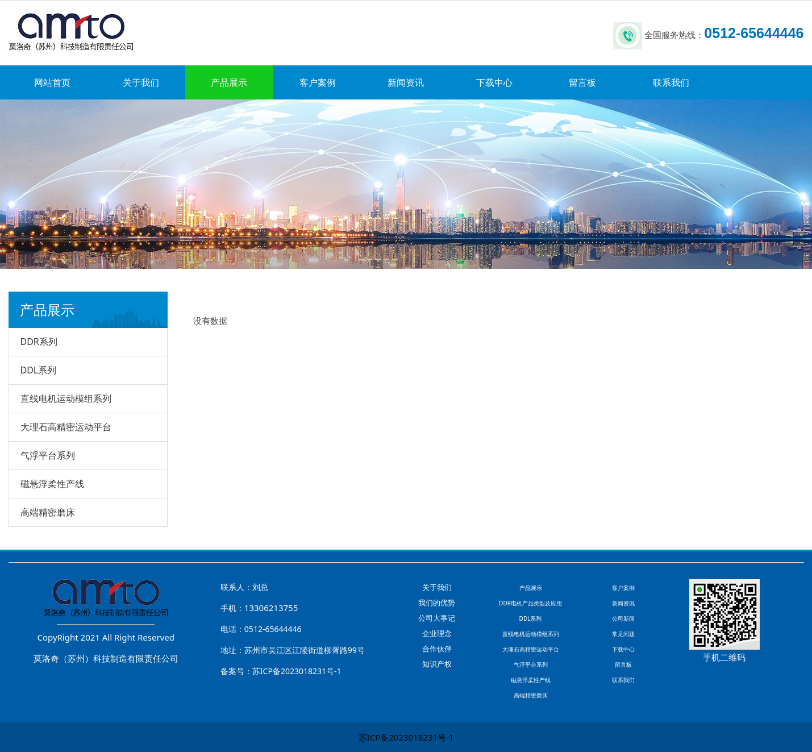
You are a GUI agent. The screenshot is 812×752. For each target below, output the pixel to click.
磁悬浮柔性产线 (52, 483)
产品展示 (229, 82)
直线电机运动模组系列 (65, 398)
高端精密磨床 (47, 512)
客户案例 (317, 82)
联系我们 (671, 82)
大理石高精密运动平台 (65, 427)
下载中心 (494, 82)
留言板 (582, 82)
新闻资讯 (406, 82)
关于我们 (141, 82)
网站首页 (52, 82)
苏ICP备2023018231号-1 (406, 737)
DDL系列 (38, 370)
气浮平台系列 (47, 455)
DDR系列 (38, 341)
